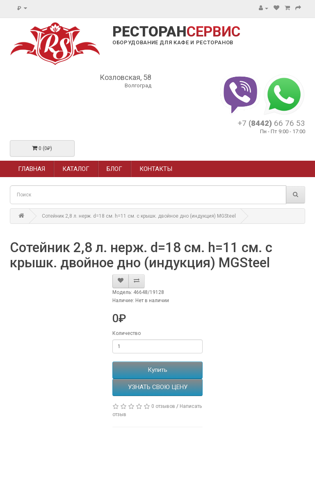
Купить (157, 369)
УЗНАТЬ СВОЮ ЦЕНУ (157, 387)
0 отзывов (163, 406)
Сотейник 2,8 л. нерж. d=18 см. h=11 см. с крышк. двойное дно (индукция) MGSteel (139, 216)
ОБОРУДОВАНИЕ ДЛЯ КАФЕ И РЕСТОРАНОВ (172, 42)
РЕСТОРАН (176, 32)
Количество (126, 333)
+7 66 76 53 (271, 123)
